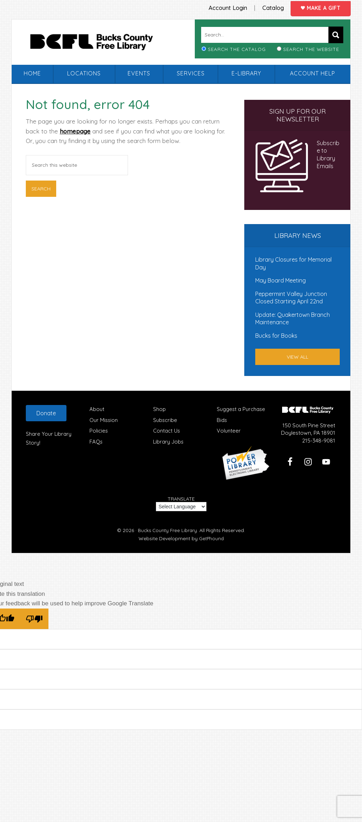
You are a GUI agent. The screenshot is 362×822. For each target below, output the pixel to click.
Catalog (267, 7)
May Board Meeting (280, 280)
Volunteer (229, 430)
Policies (98, 430)
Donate (46, 412)
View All (297, 356)
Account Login (220, 7)
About (96, 408)
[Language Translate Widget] (181, 506)
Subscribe (165, 419)
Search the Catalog (237, 49)
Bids (222, 419)
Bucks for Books (276, 335)
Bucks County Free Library (101, 44)
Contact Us (167, 430)
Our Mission (104, 419)
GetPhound (211, 538)
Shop (159, 408)
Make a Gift (319, 7)
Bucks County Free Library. (168, 530)
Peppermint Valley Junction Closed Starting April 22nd (291, 297)
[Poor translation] (34, 618)
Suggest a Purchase (242, 408)
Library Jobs (168, 441)
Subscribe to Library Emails (328, 154)
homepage (75, 130)
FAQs (96, 441)
